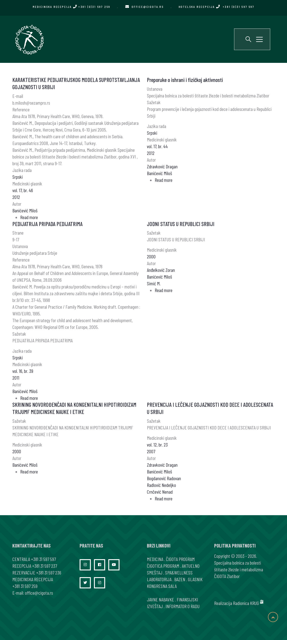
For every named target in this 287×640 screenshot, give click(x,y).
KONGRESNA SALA (162, 586)
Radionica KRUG (246, 603)
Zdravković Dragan (162, 166)
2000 (151, 256)
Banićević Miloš (24, 210)
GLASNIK (195, 579)
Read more (29, 217)
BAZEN (179, 579)
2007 (151, 451)
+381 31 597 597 (43, 559)
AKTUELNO (191, 566)
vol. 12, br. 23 (157, 444)
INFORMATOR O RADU (182, 606)
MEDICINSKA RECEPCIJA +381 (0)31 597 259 (71, 7)
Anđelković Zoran (161, 270)
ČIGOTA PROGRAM (180, 559)
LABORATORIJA (159, 579)
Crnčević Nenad (160, 492)
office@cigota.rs (148, 7)
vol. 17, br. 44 (157, 146)
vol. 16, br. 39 (22, 371)
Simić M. (154, 283)
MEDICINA (155, 559)
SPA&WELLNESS (179, 572)
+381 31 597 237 (44, 566)
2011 (15, 377)
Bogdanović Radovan (164, 478)
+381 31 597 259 (24, 586)
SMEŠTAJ (154, 572)
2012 (16, 197)
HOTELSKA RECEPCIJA (216, 7)
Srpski (17, 177)
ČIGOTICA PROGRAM (163, 566)
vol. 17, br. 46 (22, 190)
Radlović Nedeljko (161, 485)
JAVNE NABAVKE (160, 599)
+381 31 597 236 (48, 572)
